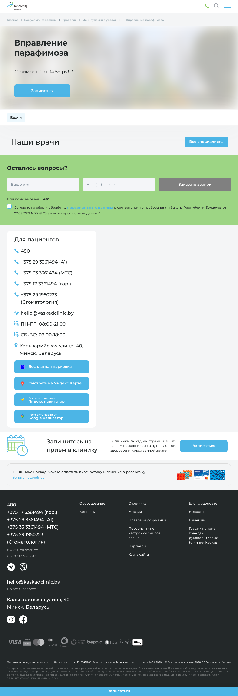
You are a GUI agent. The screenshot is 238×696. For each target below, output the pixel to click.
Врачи (16, 117)
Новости (196, 511)
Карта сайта (139, 554)
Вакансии (197, 520)
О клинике (138, 503)
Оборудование (92, 503)
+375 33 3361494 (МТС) (47, 272)
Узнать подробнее (29, 477)
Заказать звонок (194, 184)
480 (46, 199)
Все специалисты (205, 142)
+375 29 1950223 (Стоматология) (40, 298)
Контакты (87, 511)
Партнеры (137, 546)
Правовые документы (147, 520)
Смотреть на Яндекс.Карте (50, 383)
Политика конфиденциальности (27, 662)
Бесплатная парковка (45, 366)
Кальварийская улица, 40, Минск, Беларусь (51, 349)
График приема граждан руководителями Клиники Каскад (203, 535)
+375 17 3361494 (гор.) (46, 283)
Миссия (135, 511)
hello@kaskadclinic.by (47, 312)
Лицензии (58, 662)
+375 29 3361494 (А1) (44, 261)
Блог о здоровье (203, 503)
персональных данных (90, 207)
